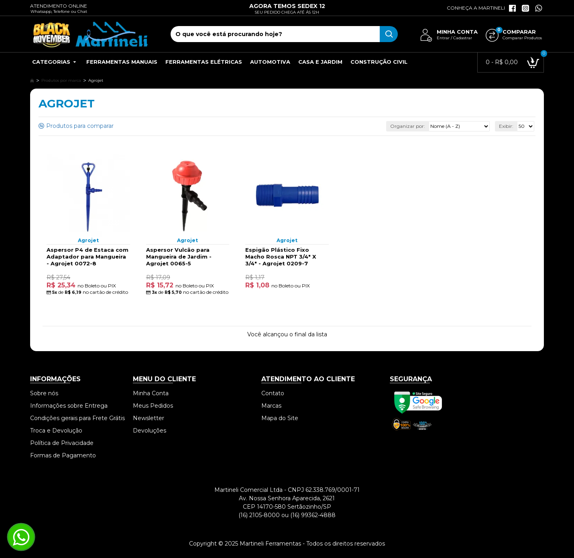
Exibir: (506, 126)
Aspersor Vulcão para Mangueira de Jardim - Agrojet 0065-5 (179, 257)
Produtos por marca (61, 80)
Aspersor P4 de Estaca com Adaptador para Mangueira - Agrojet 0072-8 (87, 257)
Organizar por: (407, 126)
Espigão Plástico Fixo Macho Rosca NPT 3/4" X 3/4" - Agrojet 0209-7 (280, 257)
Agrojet (88, 240)
